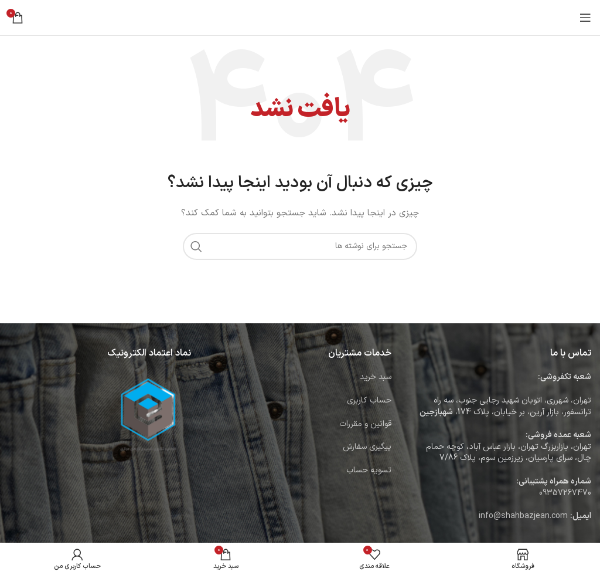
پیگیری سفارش (367, 447)
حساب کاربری (369, 400)
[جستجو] (300, 246)
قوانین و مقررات (365, 424)
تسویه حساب (368, 470)
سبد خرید (375, 377)
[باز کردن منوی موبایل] (585, 17)
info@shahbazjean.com (523, 516)
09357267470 (565, 493)
